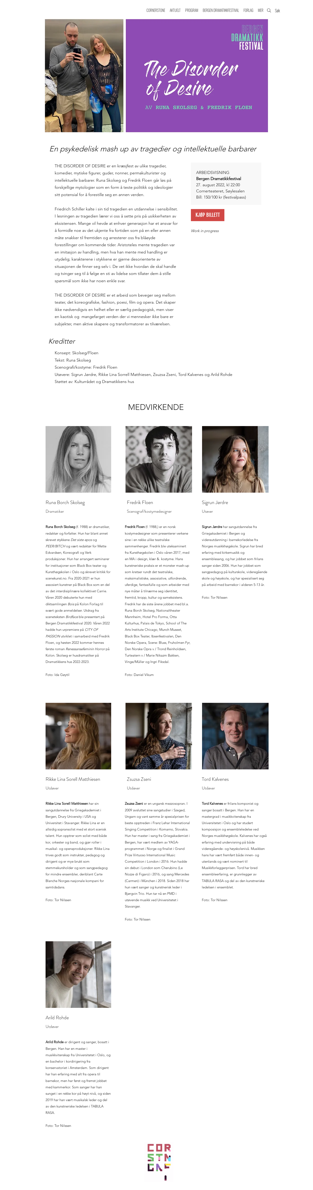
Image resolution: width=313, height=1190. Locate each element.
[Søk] (273, 10)
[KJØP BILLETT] (207, 215)
